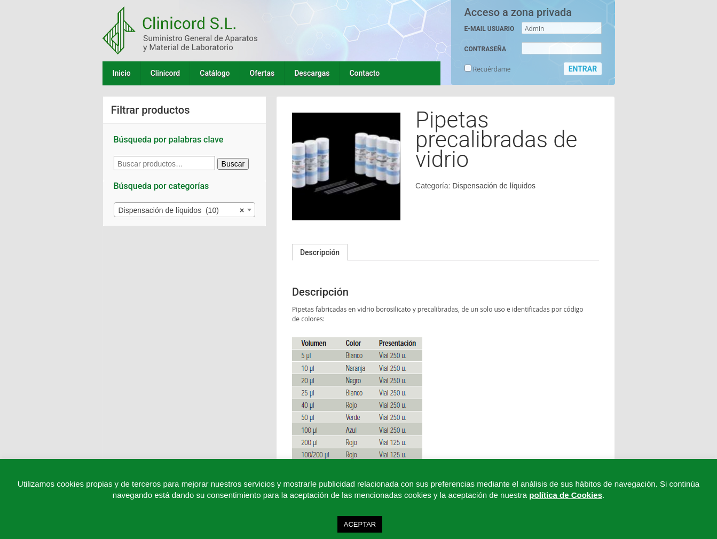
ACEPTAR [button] (360, 524)
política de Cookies (565, 495)
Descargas (311, 73)
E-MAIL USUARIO (489, 29)
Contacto (364, 73)
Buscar (233, 164)
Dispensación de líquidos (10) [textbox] (182, 210)
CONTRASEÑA (485, 49)
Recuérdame (487, 69)
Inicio (122, 73)
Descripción (320, 252)
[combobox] (185, 209)
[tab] (320, 252)
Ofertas (262, 73)
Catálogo (215, 73)
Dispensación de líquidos (493, 185)
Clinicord (165, 73)
